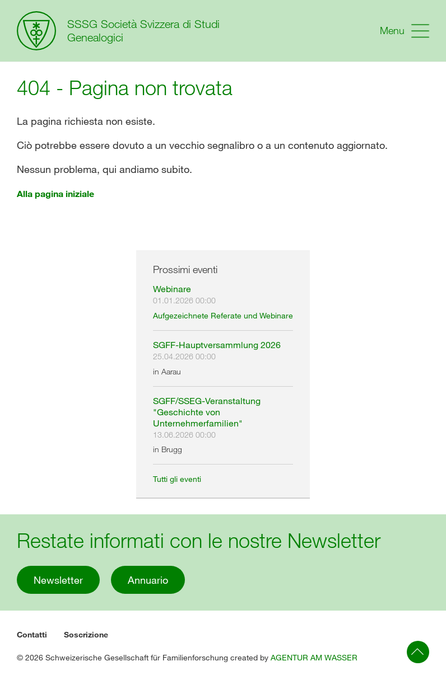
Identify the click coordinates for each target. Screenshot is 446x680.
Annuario (148, 580)
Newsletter (58, 580)
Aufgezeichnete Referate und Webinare (223, 315)
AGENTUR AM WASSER (314, 657)
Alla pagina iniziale (55, 193)
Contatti (32, 634)
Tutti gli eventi (177, 479)
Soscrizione (86, 634)
